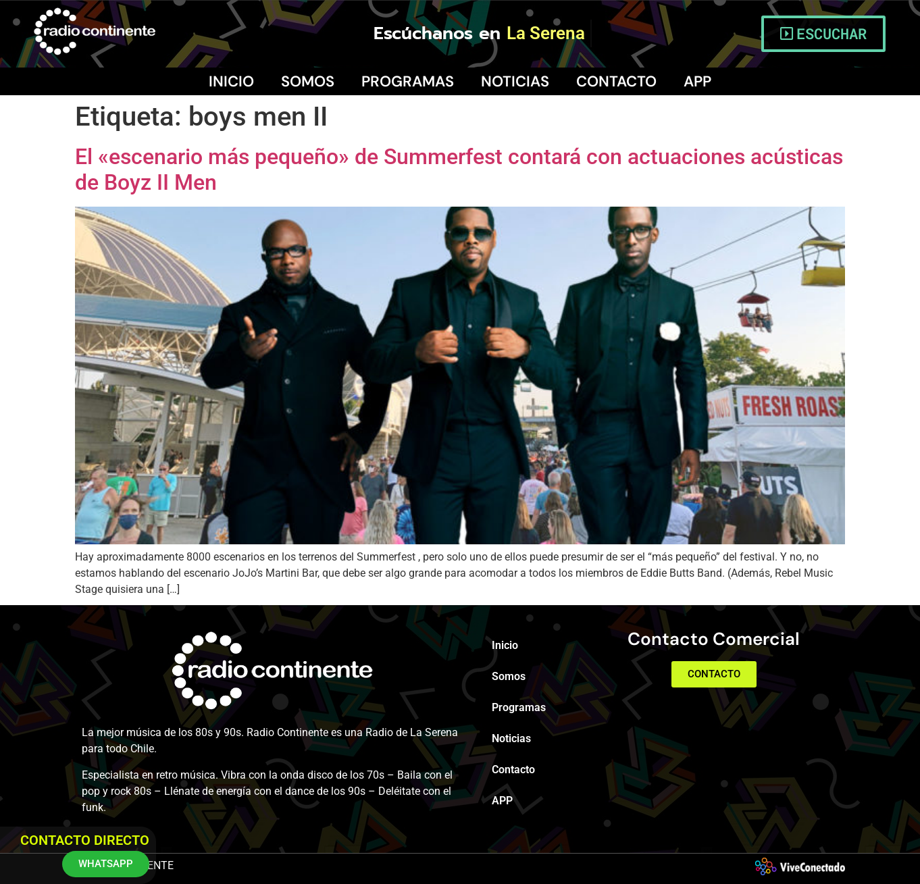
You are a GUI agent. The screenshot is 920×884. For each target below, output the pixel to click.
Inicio (231, 81)
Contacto (616, 81)
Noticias (515, 81)
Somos (307, 81)
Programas (407, 81)
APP (697, 81)
